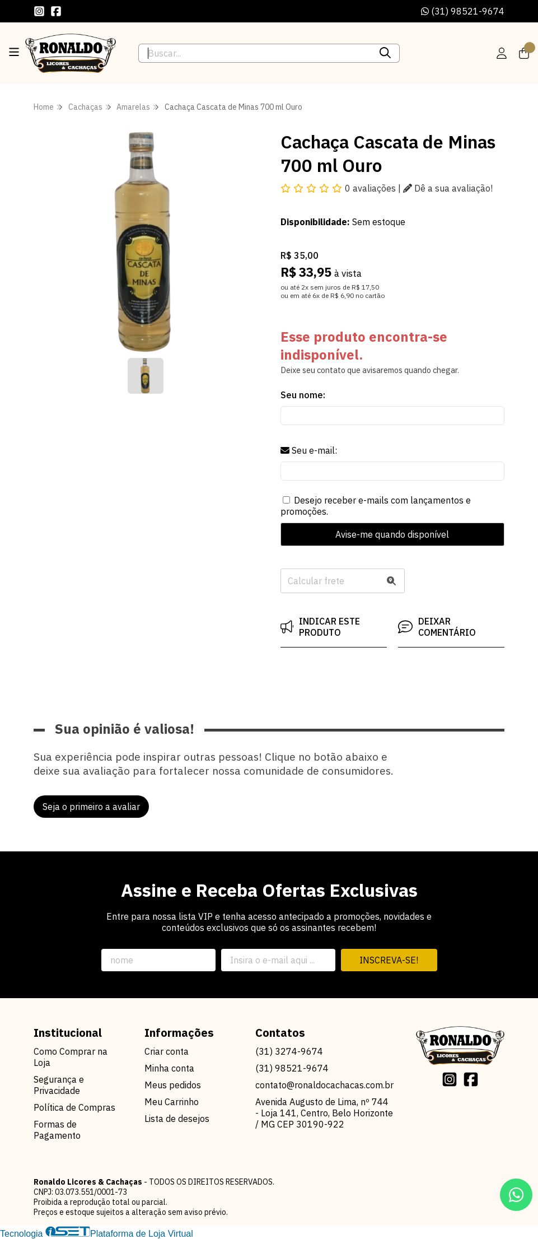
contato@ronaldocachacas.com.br (324, 1085)
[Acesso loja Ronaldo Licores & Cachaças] (501, 53)
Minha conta (169, 1068)
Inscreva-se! (388, 960)
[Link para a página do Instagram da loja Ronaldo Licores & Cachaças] (39, 11)
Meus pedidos (172, 1085)
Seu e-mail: (308, 450)
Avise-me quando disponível (392, 534)
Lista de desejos (176, 1118)
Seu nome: (302, 394)
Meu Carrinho (171, 1101)
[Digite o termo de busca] (255, 53)
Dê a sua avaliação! (448, 188)
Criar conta (166, 1051)
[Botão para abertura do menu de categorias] (14, 52)
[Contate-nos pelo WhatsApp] (516, 1195)
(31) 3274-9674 (289, 1051)
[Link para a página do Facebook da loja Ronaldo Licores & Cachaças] (56, 11)
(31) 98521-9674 (462, 11)
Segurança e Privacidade (59, 1085)
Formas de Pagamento (57, 1130)
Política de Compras (74, 1107)
